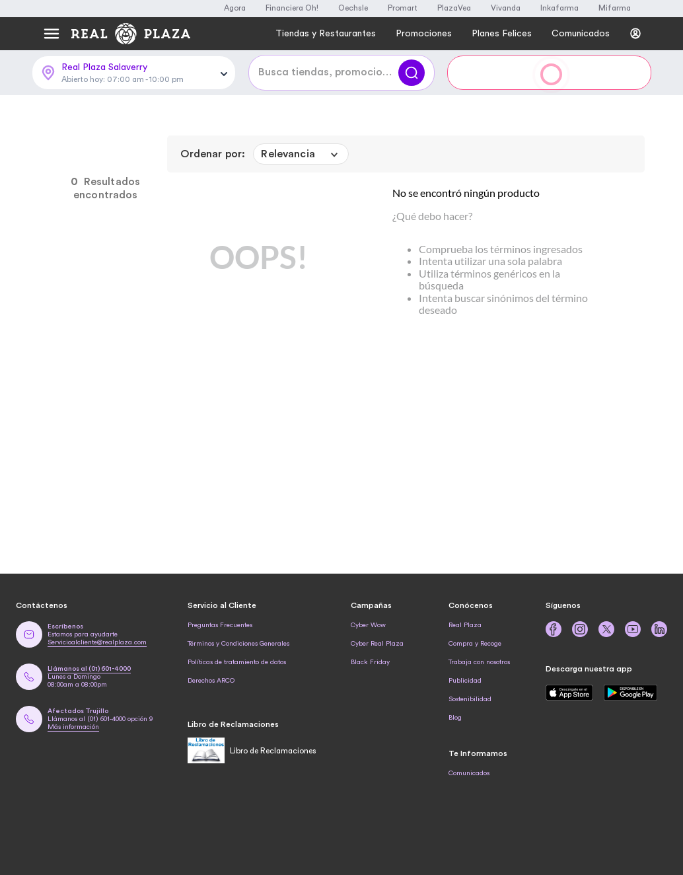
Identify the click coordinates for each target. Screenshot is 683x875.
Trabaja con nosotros (479, 662)
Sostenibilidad (470, 699)
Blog (455, 717)
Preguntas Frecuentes (220, 625)
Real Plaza (465, 625)
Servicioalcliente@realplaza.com (97, 642)
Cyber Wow (368, 625)
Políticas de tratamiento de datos (237, 662)
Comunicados (469, 773)
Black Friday (370, 662)
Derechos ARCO (211, 680)
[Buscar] (411, 72)
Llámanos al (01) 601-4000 (89, 669)
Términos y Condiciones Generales (238, 643)
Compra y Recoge (475, 643)
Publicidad (465, 680)
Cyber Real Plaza (377, 643)
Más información (73, 727)
